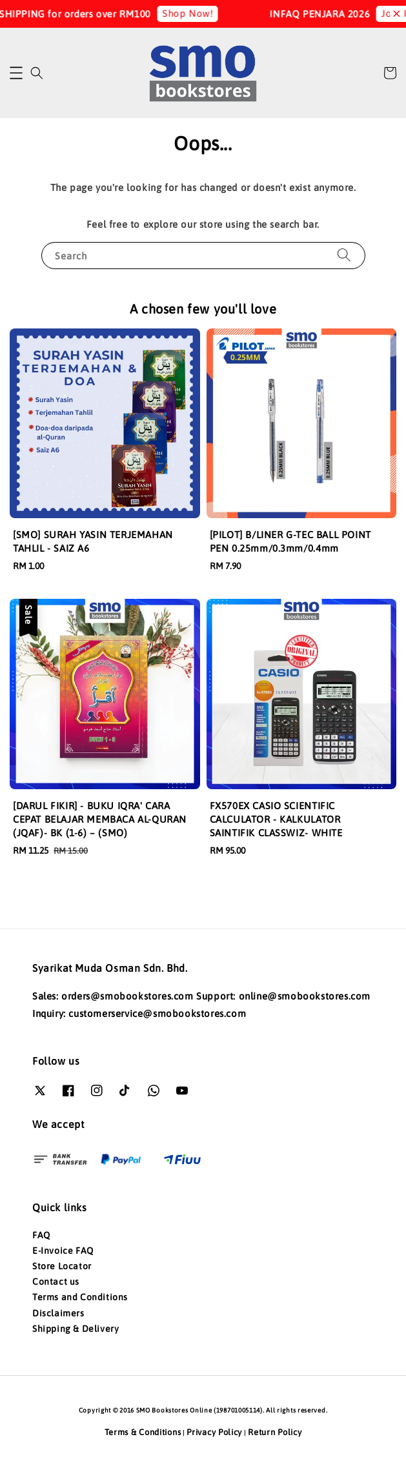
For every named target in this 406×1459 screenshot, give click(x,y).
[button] (16, 73)
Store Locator (62, 1266)
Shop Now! (193, 13)
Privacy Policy (214, 1432)
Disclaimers (58, 1313)
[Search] (344, 255)
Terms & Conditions (143, 1432)
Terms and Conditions (80, 1297)
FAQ (41, 1235)
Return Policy (274, 1432)
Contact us (55, 1281)
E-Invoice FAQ (63, 1250)
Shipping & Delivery (75, 1328)
